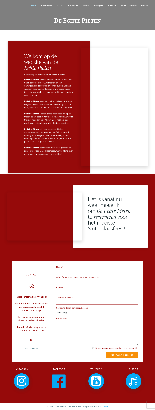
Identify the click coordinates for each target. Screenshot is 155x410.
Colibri (105, 406)
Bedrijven (98, 5)
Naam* (97, 270)
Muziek (86, 5)
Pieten (60, 5)
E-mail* (97, 290)
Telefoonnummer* (97, 300)
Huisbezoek (73, 5)
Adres (97, 280)
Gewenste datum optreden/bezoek (97, 311)
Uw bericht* (97, 331)
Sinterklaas (46, 5)
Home (33, 5)
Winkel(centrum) (128, 5)
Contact (145, 5)
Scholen (112, 5)
